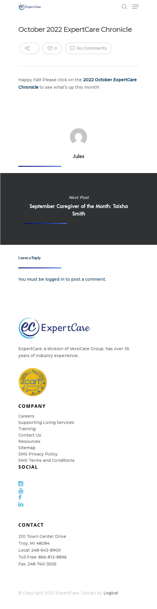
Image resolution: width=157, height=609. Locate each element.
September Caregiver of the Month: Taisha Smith (78, 209)
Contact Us (29, 435)
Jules (78, 156)
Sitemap (27, 448)
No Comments (88, 48)
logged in (54, 279)
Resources (29, 441)
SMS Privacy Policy (38, 454)
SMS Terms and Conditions (46, 460)
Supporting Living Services (46, 422)
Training (27, 429)
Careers (26, 416)
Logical (110, 593)
